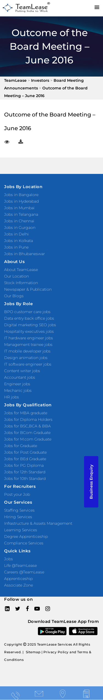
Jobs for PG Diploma (24, 465)
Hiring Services (18, 516)
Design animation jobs (26, 357)
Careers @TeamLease (24, 572)
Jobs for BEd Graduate (25, 458)
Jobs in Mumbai (19, 207)
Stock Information (21, 282)
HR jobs (11, 397)
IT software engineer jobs (27, 364)
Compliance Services (23, 543)
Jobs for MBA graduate (25, 412)
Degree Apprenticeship (26, 536)
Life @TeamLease (20, 565)
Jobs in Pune (16, 247)
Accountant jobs (19, 377)
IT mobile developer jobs (27, 351)
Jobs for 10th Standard (25, 478)
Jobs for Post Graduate (25, 452)
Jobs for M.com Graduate (27, 439)
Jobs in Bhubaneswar (24, 253)
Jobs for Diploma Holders (28, 419)
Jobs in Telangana (21, 214)
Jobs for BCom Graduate (27, 432)
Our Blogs (14, 295)
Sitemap (33, 652)
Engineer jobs (17, 383)
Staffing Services (19, 510)
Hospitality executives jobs (29, 331)
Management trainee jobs (28, 344)
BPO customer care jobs (27, 311)
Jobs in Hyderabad (21, 201)
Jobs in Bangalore (21, 194)
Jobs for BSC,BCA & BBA (27, 426)
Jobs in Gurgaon (19, 227)
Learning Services (20, 529)
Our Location (16, 276)
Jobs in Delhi (16, 234)
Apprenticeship (18, 578)
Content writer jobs (22, 370)
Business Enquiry (91, 482)
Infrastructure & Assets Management (38, 523)
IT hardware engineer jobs (28, 338)
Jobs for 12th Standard (24, 471)
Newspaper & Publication (28, 289)
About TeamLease (21, 269)
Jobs (8, 558)
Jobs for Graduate (20, 445)
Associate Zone (18, 585)
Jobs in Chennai (19, 220)
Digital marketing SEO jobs (30, 324)
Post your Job (17, 494)
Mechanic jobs (18, 390)
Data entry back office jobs (29, 318)
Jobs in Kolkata (18, 240)
